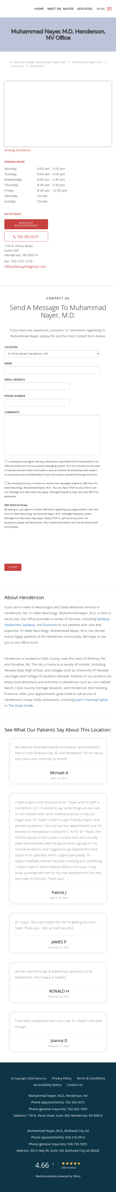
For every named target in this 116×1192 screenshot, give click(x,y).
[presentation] (37, 546)
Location (10, 347)
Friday (42, 190)
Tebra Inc (40, 1078)
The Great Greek (21, 705)
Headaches (12, 624)
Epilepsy (103, 619)
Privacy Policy (61, 1078)
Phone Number (14, 396)
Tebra (76, 1176)
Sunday (42, 201)
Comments (11, 412)
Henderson (37, 66)
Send (13, 567)
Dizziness (50, 624)
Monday (42, 168)
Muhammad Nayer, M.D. (87, 62)
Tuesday (42, 174)
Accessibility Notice (47, 1085)
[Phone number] (26, 236)
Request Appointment (26, 224)
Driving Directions (17, 150)
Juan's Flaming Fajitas (92, 699)
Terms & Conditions (91, 1078)
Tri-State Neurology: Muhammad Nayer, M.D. (38, 62)
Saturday (42, 196)
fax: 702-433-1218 (18, 261)
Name (8, 363)
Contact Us (17, 66)
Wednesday (42, 179)
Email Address (14, 379)
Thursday (42, 185)
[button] (109, 8)
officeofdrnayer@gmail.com (25, 266)
